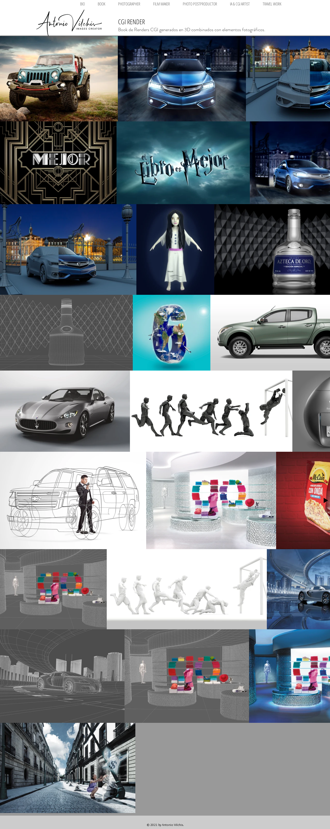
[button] (129, 4)
